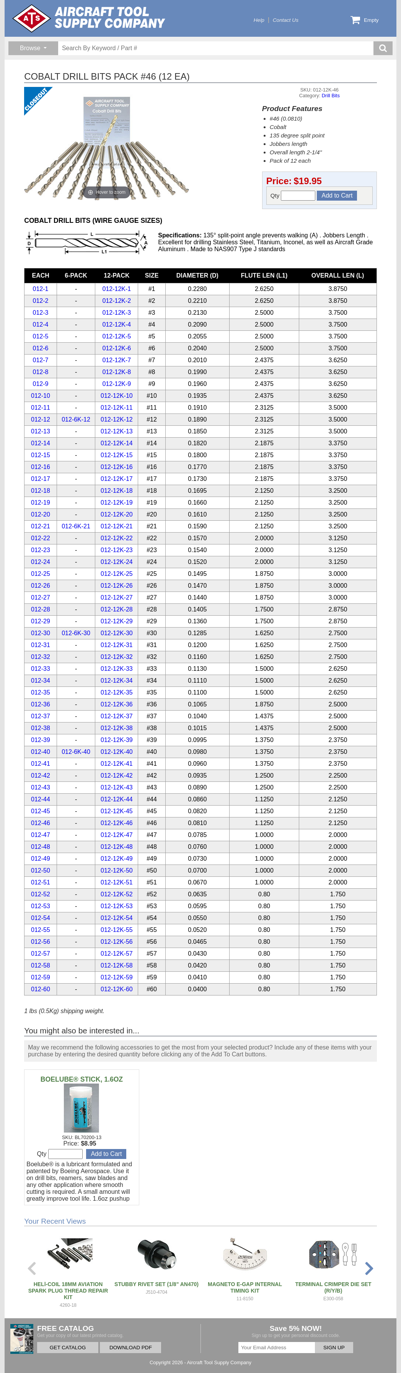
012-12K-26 (117, 585)
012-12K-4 (117, 324)
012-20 (40, 514)
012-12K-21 (117, 526)
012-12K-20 (117, 514)
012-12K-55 (117, 930)
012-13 (40, 431)
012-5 (41, 336)
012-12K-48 (117, 846)
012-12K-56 (117, 941)
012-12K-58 (117, 965)
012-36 (40, 704)
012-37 (40, 716)
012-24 (40, 562)
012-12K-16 (117, 467)
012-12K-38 (117, 728)
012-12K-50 (117, 870)
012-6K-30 (76, 633)
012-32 (40, 657)
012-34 (40, 680)
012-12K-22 (117, 538)
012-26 (40, 585)
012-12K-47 (117, 835)
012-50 (40, 870)
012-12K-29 (117, 621)
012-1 (41, 289)
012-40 (40, 752)
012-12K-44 (117, 799)
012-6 (41, 348)
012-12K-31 (117, 645)
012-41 (40, 763)
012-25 (40, 573)
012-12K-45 (117, 811)
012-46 (40, 823)
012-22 (40, 538)
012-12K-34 (117, 680)
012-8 (41, 372)
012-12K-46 (117, 823)
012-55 (40, 930)
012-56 (40, 941)
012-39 (40, 740)
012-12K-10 (117, 395)
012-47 (40, 835)
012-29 (40, 621)
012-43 (40, 787)
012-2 (41, 300)
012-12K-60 (117, 989)
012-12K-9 (117, 384)
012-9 (41, 384)
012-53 (40, 906)
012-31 (40, 645)
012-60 (40, 989)
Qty (293, 196)
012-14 (40, 443)
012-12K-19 (117, 502)
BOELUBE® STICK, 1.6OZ (82, 1079)
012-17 (40, 479)
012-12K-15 (117, 455)
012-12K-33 (117, 668)
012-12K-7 (117, 360)
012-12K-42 (117, 775)
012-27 (40, 597)
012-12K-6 (117, 348)
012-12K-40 (117, 752)
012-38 (40, 728)
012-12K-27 (117, 597)
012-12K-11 (117, 407)
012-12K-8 (117, 372)
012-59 (40, 977)
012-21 (40, 526)
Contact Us (285, 20)
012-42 (40, 775)
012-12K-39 (117, 740)
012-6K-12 (76, 419)
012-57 (40, 953)
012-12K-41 (117, 763)
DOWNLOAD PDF (130, 1347)
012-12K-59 (117, 977)
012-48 (40, 846)
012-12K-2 (117, 300)
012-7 (41, 360)
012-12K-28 (117, 609)
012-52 (40, 894)
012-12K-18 (117, 490)
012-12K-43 (117, 787)
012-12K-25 (117, 573)
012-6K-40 (76, 752)
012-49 (40, 858)
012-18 (40, 490)
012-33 (40, 668)
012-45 (40, 811)
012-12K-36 (117, 704)
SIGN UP (334, 1347)
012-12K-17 (117, 479)
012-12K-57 (117, 953)
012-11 (40, 407)
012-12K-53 (117, 906)
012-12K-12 (117, 419)
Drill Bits (331, 95)
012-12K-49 (117, 858)
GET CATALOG (68, 1347)
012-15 (40, 455)
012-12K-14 (117, 443)
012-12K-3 (117, 312)
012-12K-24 (117, 562)
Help (259, 20)
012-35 (40, 692)
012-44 (40, 799)
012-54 (40, 918)
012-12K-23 (117, 550)
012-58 (40, 965)
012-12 (40, 419)
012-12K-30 (117, 633)
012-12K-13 (117, 431)
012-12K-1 (117, 289)
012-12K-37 (117, 716)
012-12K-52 (117, 894)
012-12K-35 (117, 692)
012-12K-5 (117, 336)
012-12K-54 (117, 918)
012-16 (40, 467)
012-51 (40, 882)
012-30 (40, 633)
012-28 (40, 609)
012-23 (40, 550)
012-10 (40, 395)
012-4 (41, 324)
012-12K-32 (117, 657)
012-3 (41, 312)
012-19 (40, 502)
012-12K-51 (117, 882)
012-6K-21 (76, 526)
